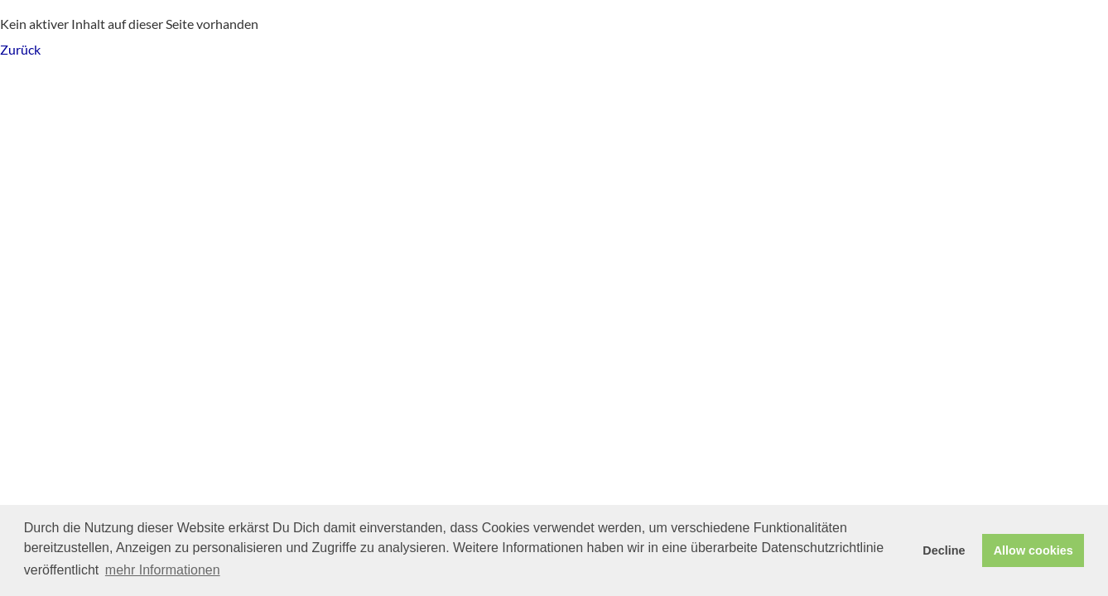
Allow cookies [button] (1033, 550)
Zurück (20, 49)
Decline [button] (944, 550)
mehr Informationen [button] (162, 570)
